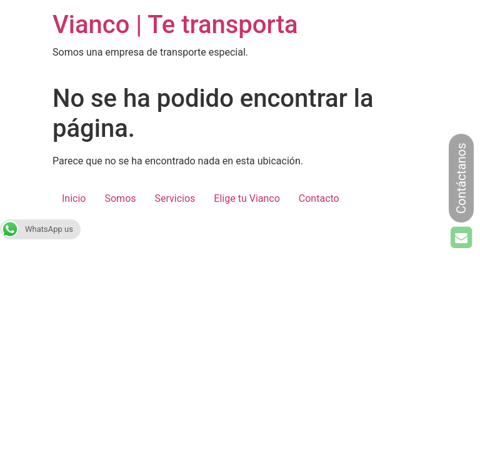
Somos (120, 198)
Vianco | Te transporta (175, 24)
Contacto (319, 198)
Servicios (175, 198)
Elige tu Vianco (246, 198)
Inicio (74, 198)
